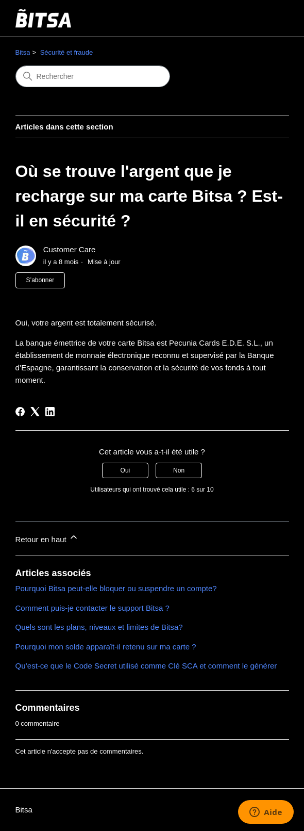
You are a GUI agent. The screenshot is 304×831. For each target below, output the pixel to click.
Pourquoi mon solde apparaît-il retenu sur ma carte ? (105, 646)
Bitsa (22, 52)
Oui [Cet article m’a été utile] (125, 470)
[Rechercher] (93, 76)
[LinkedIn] (50, 411)
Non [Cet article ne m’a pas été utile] (178, 470)
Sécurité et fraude (66, 52)
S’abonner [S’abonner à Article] (40, 280)
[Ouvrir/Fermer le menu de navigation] (270, 18)
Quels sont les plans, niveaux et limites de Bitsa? (99, 627)
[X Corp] (35, 411)
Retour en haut (47, 538)
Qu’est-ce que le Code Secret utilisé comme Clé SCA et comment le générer (146, 665)
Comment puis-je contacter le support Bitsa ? (92, 608)
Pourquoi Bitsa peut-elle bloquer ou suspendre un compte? (116, 588)
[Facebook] (20, 411)
